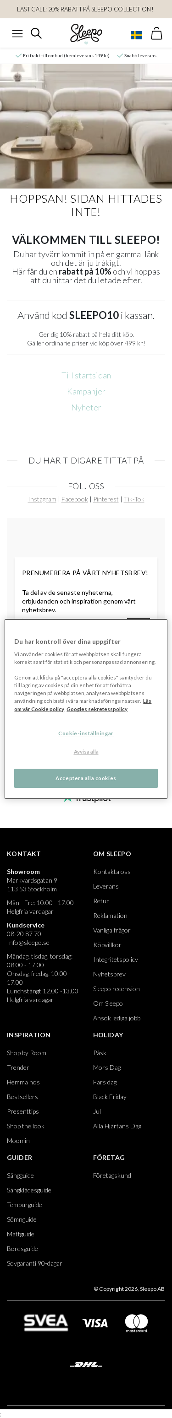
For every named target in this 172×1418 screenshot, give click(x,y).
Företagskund (112, 1175)
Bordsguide (22, 1248)
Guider (19, 1157)
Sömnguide (22, 1219)
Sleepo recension (116, 988)
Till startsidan (86, 375)
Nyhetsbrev (109, 974)
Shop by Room (26, 1053)
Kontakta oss (112, 871)
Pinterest (106, 499)
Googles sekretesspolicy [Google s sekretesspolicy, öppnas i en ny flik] (97, 709)
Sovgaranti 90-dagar (34, 1263)
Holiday (108, 1035)
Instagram (42, 499)
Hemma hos (23, 1082)
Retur (101, 901)
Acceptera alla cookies (86, 779)
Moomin (18, 1140)
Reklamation (110, 915)
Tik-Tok (134, 499)
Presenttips (23, 1111)
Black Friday (110, 1096)
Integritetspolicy (115, 959)
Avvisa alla (86, 752)
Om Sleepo (112, 853)
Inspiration (28, 1035)
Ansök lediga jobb (116, 1018)
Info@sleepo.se (28, 942)
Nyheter (86, 407)
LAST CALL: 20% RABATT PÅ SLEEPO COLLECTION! (86, 9)
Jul (97, 1111)
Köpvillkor (107, 945)
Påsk (99, 1053)
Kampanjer (86, 391)
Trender (18, 1067)
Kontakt (24, 853)
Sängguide (20, 1175)
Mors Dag (107, 1067)
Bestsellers (22, 1096)
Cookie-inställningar (85, 733)
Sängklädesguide (29, 1190)
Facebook (74, 499)
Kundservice (25, 925)
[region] (85, 709)
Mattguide (20, 1234)
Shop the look (25, 1126)
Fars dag (105, 1082)
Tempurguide (24, 1204)
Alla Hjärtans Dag (117, 1126)
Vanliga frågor (112, 930)
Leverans (106, 886)
